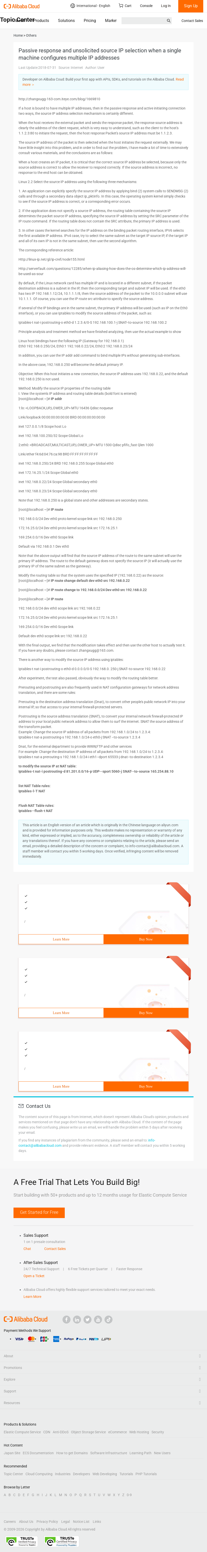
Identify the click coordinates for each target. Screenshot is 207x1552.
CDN (46, 1432)
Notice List (81, 1522)
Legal (65, 1522)
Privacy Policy (47, 1522)
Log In (166, 6)
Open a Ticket (34, 1276)
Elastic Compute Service (22, 1432)
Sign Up (191, 5)
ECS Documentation (38, 1453)
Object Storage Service (88, 1432)
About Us (26, 1522)
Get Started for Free (39, 1212)
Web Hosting (139, 1432)
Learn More (61, 939)
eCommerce (117, 1432)
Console (146, 6)
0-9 (129, 1495)
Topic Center (13, 1474)
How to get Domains (72, 1453)
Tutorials (126, 1474)
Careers (10, 1522)
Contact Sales (192, 21)
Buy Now (145, 939)
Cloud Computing (39, 1474)
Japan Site (12, 1453)
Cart (125, 5)
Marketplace (116, 20)
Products (41, 20)
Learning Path (141, 1453)
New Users (162, 1453)
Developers (81, 1474)
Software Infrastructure (108, 1453)
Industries (62, 1474)
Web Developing (104, 1474)
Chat (27, 1249)
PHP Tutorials (146, 1474)
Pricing (90, 20)
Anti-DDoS (60, 1432)
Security (158, 1432)
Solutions (66, 20)
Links (97, 1522)
